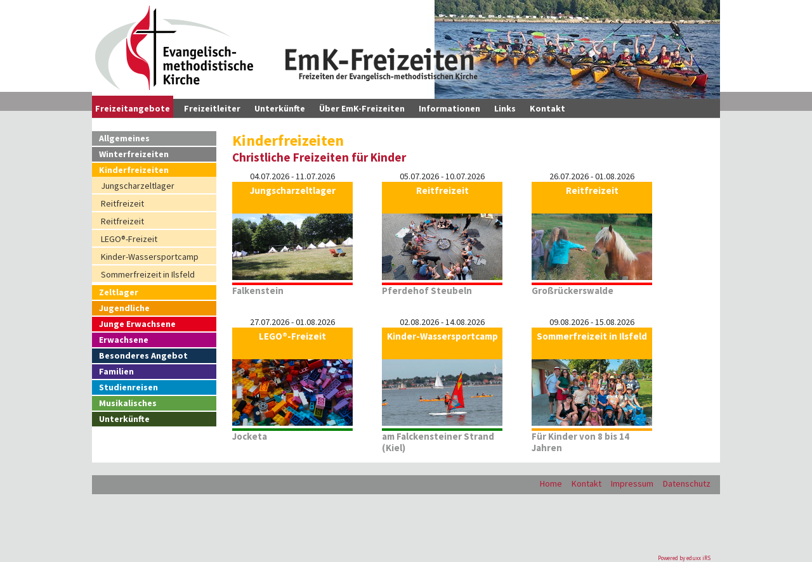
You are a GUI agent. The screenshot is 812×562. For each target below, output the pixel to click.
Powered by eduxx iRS (684, 557)
